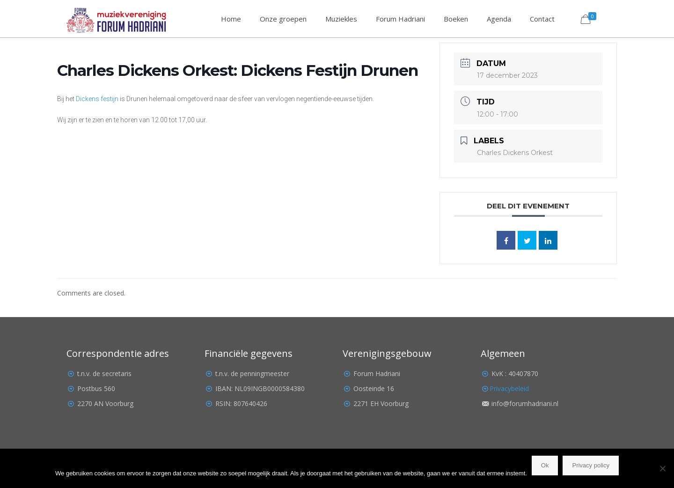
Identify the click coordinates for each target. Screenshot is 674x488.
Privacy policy (590, 465)
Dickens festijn (97, 99)
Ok (545, 465)
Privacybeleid (509, 388)
